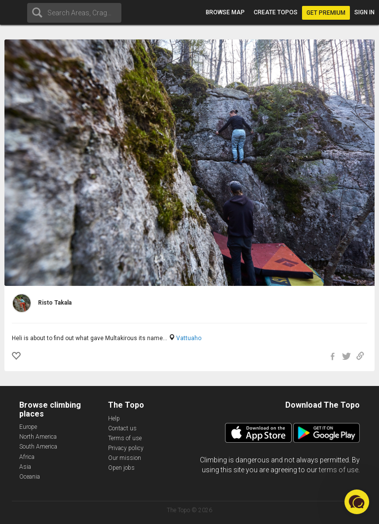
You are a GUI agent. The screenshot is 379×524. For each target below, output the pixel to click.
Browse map (225, 12)
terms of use (338, 470)
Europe (28, 426)
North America (38, 436)
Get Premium (325, 12)
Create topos (276, 12)
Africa (27, 457)
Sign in (364, 12)
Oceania (29, 476)
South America (38, 446)
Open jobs (121, 467)
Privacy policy (126, 448)
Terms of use (125, 438)
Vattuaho (188, 338)
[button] (356, 501)
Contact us (122, 428)
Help (114, 418)
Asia (25, 466)
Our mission (124, 457)
